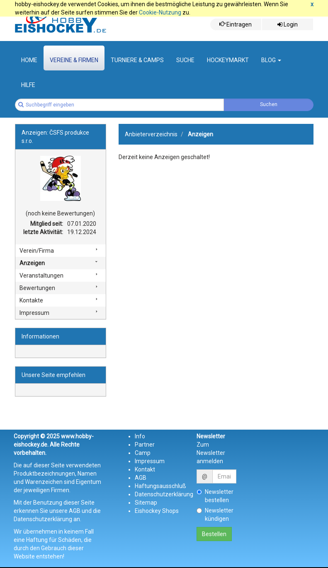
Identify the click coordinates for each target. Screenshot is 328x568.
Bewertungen (37, 288)
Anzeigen (32, 263)
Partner (145, 444)
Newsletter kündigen (215, 514)
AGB (140, 477)
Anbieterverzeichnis (151, 134)
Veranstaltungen (41, 275)
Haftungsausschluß (160, 486)
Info (140, 436)
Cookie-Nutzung (160, 12)
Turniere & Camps (137, 60)
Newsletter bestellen (215, 495)
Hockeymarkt (228, 60)
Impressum (34, 312)
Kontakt (145, 469)
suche (185, 60)
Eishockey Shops (157, 511)
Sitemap (146, 502)
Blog (271, 60)
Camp (143, 453)
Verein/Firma (36, 250)
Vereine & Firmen (74, 60)
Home (29, 60)
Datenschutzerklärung (164, 494)
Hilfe (28, 85)
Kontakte (31, 300)
